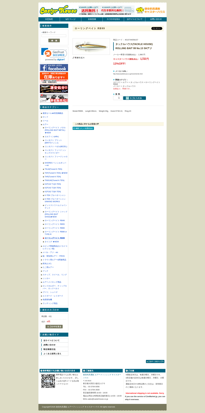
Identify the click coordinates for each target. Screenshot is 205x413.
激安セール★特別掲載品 (53, 113)
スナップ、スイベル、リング (55, 275)
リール (45, 121)
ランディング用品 (50, 303)
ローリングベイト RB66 (55, 228)
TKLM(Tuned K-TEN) (53, 169)
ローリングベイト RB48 (55, 220)
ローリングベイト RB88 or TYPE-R (56, 233)
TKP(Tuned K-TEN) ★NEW (56, 173)
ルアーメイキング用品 (52, 282)
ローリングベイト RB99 (55, 238)
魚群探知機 (47, 299)
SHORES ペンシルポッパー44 (55, 164)
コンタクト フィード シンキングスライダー (55, 151)
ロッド (45, 117)
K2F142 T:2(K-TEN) (53, 188)
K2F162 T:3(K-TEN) (53, 191)
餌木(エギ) (47, 263)
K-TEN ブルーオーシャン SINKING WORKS (55, 200)
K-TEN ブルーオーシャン (55, 195)
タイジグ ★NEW (52, 242)
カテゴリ (117, 82)
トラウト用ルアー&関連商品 (54, 260)
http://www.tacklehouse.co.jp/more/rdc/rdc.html (128, 74)
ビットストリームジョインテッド (56, 206)
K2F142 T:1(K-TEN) (53, 184)
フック (45, 271)
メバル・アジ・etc (50, 252)
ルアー (45, 124)
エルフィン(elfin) (52, 136)
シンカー (46, 278)
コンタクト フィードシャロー (56, 157)
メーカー (117, 86)
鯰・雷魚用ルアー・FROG (54, 256)
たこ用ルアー (48, 267)
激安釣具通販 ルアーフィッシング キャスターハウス (78, 407)
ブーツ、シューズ (50, 292)
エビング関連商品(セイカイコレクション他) (55, 247)
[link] (54, 54)
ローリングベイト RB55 (55, 224)
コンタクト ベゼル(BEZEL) (56, 146)
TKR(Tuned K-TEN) (53, 177)
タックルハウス (136, 82)
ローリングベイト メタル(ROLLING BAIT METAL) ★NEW (55, 130)
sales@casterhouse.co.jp (98, 399)
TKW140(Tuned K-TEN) (54, 180)
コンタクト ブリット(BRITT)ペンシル (53, 141)
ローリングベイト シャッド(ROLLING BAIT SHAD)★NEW (56, 214)
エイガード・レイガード (53, 296)
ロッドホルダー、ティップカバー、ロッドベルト (55, 287)
